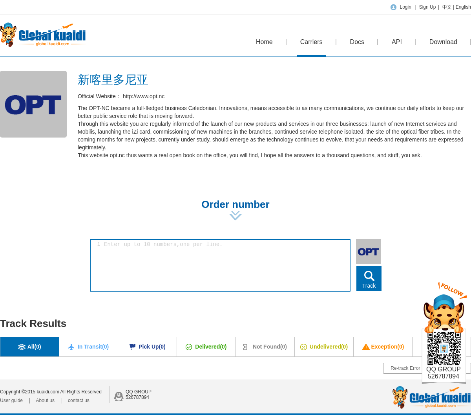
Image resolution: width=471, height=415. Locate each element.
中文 (447, 7)
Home (264, 42)
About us (45, 400)
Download (443, 42)
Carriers (311, 48)
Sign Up (427, 7)
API (397, 42)
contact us (78, 400)
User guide (11, 400)
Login (405, 7)
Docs (357, 42)
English (463, 7)
